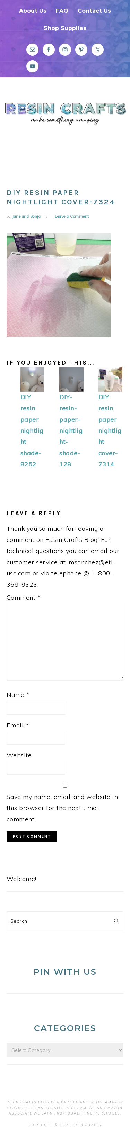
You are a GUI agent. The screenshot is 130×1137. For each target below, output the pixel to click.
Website (19, 755)
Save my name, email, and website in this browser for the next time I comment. (62, 808)
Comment (24, 597)
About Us (32, 11)
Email (18, 725)
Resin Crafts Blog (65, 129)
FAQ (62, 11)
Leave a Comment (72, 216)
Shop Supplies (65, 28)
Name (18, 695)
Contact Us (94, 11)
